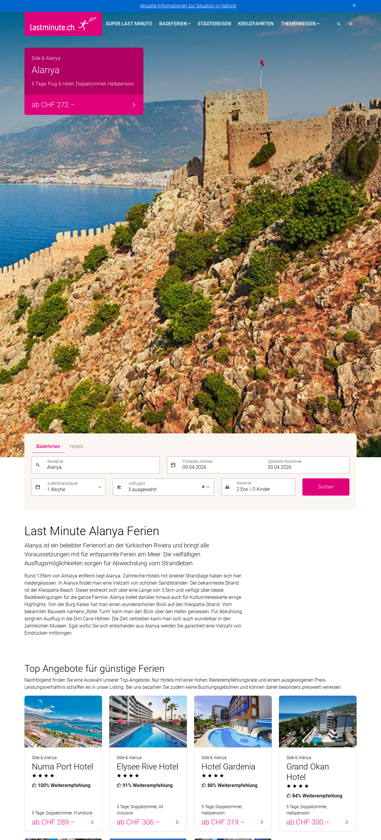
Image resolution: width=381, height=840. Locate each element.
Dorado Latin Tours (121, 803)
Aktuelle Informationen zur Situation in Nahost (188, 6)
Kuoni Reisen (299, 803)
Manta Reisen (121, 810)
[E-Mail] (270, 592)
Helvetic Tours (201, 803)
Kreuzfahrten (256, 23)
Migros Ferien (187, 810)
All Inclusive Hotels (214, 646)
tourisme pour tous (315, 810)
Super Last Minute (129, 23)
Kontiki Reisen (264, 803)
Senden (345, 592)
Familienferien (209, 656)
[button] (351, 24)
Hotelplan (233, 803)
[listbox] (74, 37)
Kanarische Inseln (127, 646)
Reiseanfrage (292, 678)
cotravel (86, 803)
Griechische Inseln (128, 656)
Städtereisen (214, 23)
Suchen (326, 37)
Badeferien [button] (173, 23)
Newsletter (290, 656)
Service (289, 623)
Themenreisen (213, 623)
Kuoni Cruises (334, 803)
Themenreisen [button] (298, 23)
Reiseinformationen (299, 667)
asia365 (63, 803)
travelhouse (36, 817)
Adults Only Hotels (213, 667)
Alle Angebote (304, 511)
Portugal (33, 635)
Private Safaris (223, 810)
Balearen (33, 667)
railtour (281, 810)
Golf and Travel (164, 803)
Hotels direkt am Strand (218, 635)
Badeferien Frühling (50, 623)
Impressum (67, 731)
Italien (115, 678)
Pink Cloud (256, 810)
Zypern (31, 646)
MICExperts (154, 810)
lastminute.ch (86, 810)
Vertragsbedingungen (106, 731)
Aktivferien (205, 678)
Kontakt (287, 646)
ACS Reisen (36, 803)
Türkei (30, 656)
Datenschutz (37, 731)
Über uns (288, 635)
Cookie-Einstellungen (155, 731)
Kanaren (33, 678)
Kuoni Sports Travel (44, 810)
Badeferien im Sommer (139, 623)
